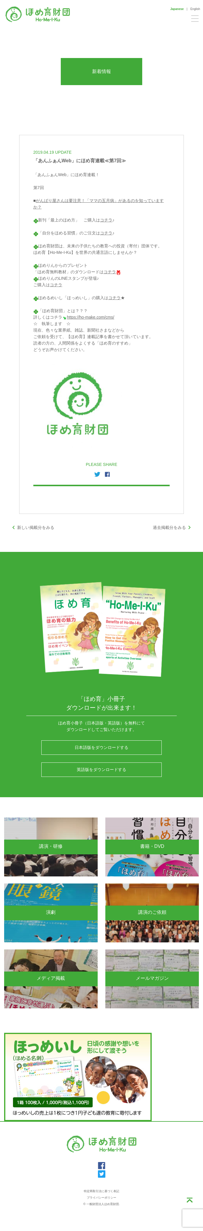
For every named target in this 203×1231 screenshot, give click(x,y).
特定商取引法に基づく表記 (101, 1191)
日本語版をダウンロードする (101, 747)
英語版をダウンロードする (101, 769)
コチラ (106, 220)
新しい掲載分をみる (32, 527)
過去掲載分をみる (173, 527)
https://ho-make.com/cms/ (90, 317)
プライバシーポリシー (101, 1197)
